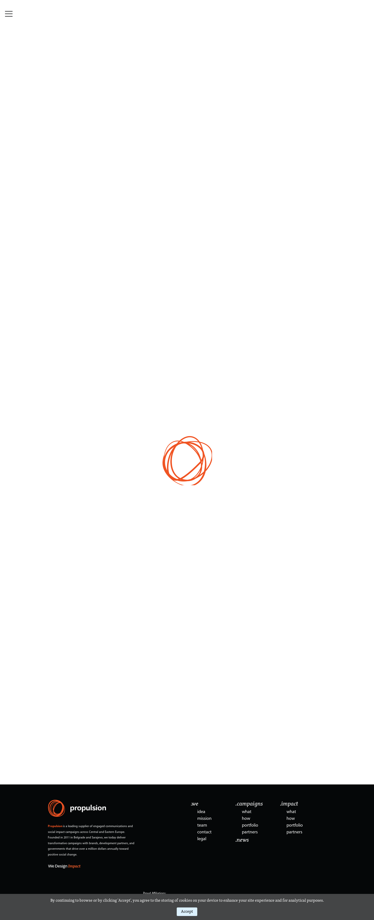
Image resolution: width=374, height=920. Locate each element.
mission (204, 818)
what (246, 812)
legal (201, 839)
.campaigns (249, 804)
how (246, 818)
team (202, 825)
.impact (289, 804)
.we (194, 804)
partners (250, 832)
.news (242, 840)
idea (201, 812)
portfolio (250, 825)
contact (204, 832)
